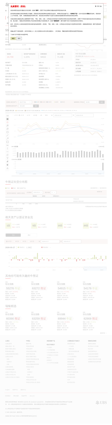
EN (101, 6)
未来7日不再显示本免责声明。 (19, 34)
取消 (19, 38)
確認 (13, 38)
